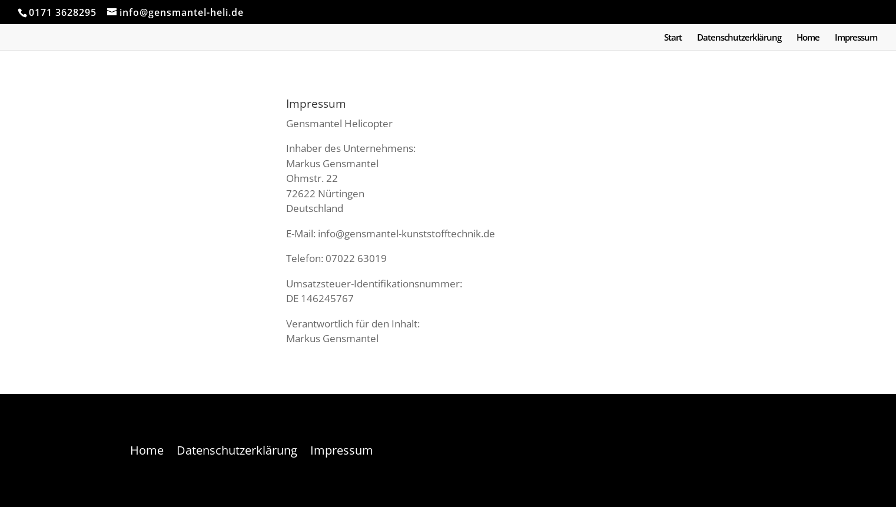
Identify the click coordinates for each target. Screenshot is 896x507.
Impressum (856, 38)
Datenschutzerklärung (739, 38)
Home (808, 38)
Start (673, 38)
